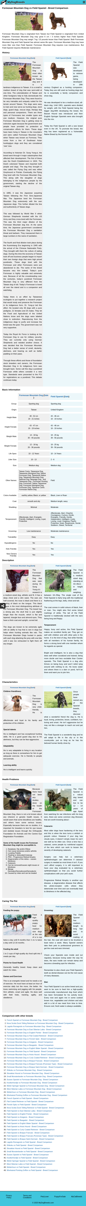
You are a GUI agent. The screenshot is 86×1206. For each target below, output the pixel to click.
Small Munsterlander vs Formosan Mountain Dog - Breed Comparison (34, 1076)
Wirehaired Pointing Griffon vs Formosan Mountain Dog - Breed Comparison (37, 1095)
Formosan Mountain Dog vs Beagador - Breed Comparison (30, 1045)
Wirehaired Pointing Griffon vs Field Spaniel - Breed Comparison (32, 1170)
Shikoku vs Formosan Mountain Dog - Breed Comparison (29, 1070)
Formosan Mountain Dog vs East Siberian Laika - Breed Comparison (34, 1030)
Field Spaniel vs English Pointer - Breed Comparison (27, 1114)
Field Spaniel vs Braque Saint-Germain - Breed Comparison (30, 1139)
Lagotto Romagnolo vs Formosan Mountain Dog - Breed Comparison (34, 1026)
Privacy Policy (9, 1197)
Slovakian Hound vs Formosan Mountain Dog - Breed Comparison (33, 1073)
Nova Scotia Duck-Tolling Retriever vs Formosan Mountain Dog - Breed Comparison (40, 1023)
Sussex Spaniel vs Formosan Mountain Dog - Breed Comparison (32, 1080)
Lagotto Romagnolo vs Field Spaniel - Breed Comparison (29, 1142)
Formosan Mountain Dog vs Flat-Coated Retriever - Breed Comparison (35, 1036)
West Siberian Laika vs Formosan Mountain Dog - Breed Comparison (34, 1089)
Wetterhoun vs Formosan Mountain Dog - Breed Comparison (31, 1092)
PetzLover (45, 1197)
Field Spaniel (61, 58)
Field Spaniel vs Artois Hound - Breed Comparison (27, 1126)
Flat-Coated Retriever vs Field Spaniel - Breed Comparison (30, 1101)
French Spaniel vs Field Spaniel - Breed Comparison (27, 1098)
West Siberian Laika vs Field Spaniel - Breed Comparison (29, 1164)
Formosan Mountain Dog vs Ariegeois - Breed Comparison (30, 1042)
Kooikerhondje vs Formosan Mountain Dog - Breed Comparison (32, 1083)
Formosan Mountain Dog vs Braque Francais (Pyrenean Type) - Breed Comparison (40, 1064)
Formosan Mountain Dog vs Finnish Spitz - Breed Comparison (31, 1039)
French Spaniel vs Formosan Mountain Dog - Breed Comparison (32, 1020)
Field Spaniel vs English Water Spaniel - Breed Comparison (30, 1123)
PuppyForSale (60, 1197)
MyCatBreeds (76, 1197)
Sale (32, 58)
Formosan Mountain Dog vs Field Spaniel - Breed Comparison (31, 1051)
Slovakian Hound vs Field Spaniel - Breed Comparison (28, 1148)
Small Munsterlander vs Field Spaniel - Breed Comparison (30, 1151)
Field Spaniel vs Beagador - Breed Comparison (25, 1120)
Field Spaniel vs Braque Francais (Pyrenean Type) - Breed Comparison (35, 1136)
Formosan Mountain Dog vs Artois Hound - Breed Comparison (31, 1055)
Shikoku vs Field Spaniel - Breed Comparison (25, 1145)
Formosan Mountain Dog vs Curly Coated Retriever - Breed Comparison (35, 1058)
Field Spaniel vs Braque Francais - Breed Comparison (28, 1133)
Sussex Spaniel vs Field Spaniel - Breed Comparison (28, 1155)
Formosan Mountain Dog (20, 58)
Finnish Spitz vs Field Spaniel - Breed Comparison (27, 1105)
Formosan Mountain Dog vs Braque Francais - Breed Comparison (33, 1061)
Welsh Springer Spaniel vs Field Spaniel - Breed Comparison (31, 1161)
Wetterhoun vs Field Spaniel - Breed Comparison (26, 1167)
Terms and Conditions (27, 1197)
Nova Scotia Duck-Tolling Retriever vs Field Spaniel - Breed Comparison (35, 1108)
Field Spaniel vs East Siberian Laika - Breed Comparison (29, 1111)
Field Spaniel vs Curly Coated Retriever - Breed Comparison (31, 1130)
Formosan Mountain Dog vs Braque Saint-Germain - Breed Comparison (35, 1067)
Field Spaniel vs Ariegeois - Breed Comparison (25, 1117)
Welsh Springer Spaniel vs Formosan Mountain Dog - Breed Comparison (35, 1086)
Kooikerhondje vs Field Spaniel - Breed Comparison (27, 1158)
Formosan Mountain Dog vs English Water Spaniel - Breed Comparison (35, 1048)
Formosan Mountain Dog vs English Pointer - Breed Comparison (32, 1033)
